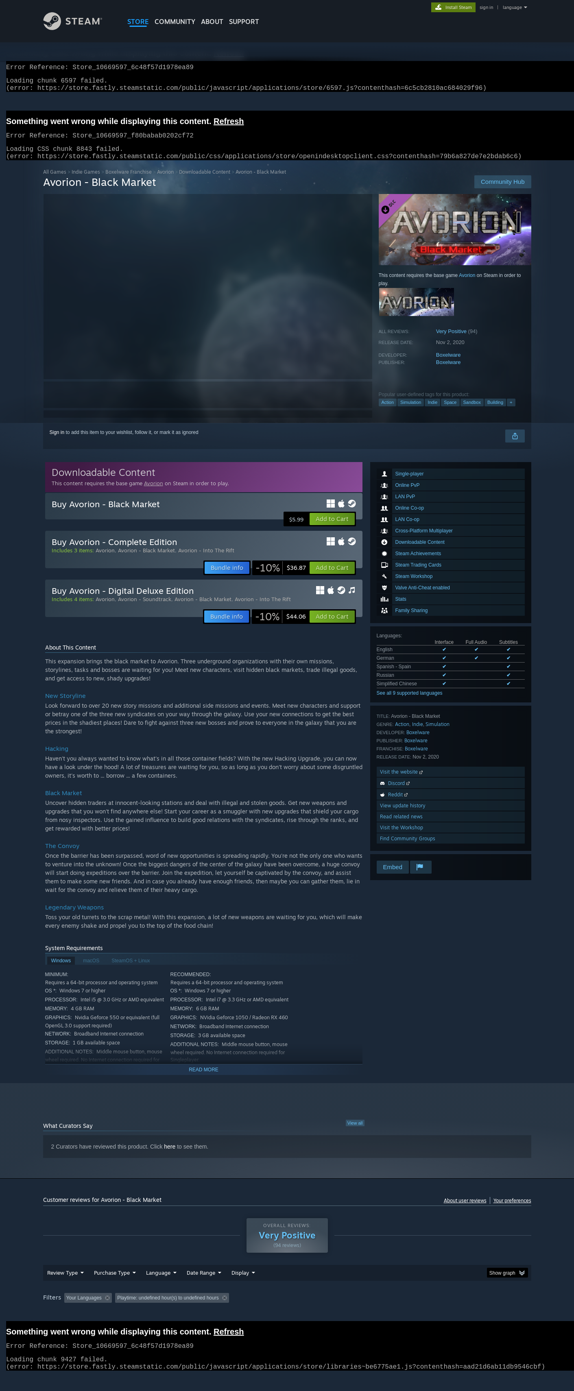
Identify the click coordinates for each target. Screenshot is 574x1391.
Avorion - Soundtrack (144, 609)
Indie (432, 412)
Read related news (401, 826)
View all (355, 1132)
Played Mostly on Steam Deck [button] (287, 1313)
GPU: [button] (424, 1313)
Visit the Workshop (401, 837)
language (512, 7)
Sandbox (472, 412)
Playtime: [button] (229, 1313)
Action (388, 412)
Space (450, 412)
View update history (403, 815)
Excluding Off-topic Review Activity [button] (166, 1313)
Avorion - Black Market (146, 560)
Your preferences (512, 1210)
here (169, 1156)
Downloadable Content (204, 182)
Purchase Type (112, 1288)
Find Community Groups (407, 848)
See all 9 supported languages (410, 703)
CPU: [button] (397, 1313)
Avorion (165, 182)
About (212, 21)
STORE (138, 21)
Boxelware (448, 365)
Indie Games (86, 182)
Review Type (62, 1288)
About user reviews (465, 1210)
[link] (280, 577)
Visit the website (402, 781)
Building (495, 412)
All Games (54, 182)
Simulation (410, 412)
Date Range (201, 1288)
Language (158, 1288)
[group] (287, 1313)
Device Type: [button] (460, 1313)
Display (240, 1288)
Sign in (57, 442)
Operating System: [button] (356, 1313)
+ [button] (511, 412)
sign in (486, 7)
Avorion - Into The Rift (206, 560)
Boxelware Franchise (128, 182)
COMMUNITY (175, 21)
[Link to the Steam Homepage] (79, 27)
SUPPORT (244, 21)
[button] (332, 528)
